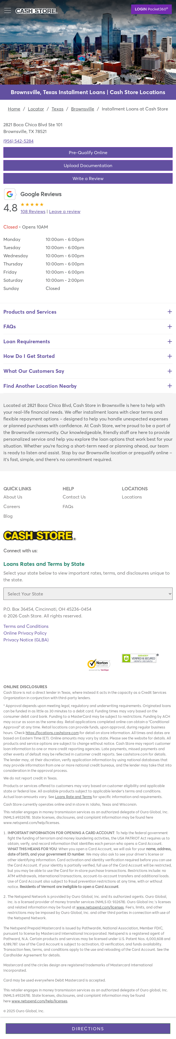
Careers (11, 506)
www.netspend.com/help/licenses (39, 1001)
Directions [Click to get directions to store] (88, 1028)
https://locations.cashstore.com (52, 732)
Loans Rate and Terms (73, 796)
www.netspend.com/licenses (100, 907)
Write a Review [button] (88, 178)
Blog (8, 516)
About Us (12, 497)
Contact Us (74, 497)
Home (14, 109)
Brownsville (82, 109)
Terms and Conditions (26, 626)
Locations (132, 497)
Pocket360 (151, 8)
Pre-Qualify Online (88, 152)
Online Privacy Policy (25, 633)
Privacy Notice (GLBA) (26, 640)
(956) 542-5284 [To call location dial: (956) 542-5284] (18, 141)
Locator (36, 109)
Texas (57, 109)
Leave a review (64, 211)
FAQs (68, 506)
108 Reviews (33, 211)
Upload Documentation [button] (88, 165)
